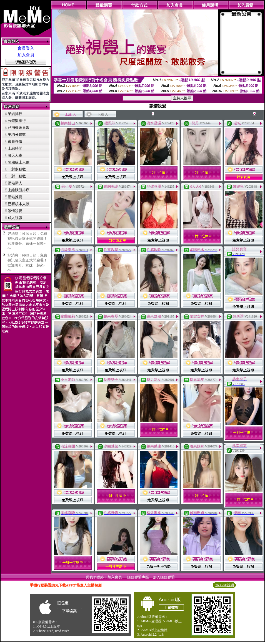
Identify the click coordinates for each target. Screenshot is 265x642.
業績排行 (15, 114)
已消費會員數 (18, 127)
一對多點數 (17, 169)
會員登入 (26, 48)
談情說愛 (15, 211)
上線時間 (15, 148)
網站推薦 (15, 197)
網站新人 (15, 183)
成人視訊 (15, 218)
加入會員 (26, 55)
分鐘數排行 (17, 121)
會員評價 (15, 141)
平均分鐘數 (17, 134)
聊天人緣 (15, 155)
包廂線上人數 (18, 162)
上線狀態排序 (18, 190)
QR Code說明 (224, 585)
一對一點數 (17, 176)
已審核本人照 (18, 204)
